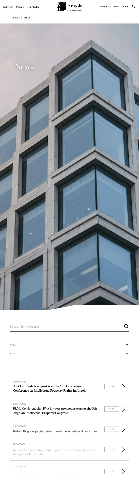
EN (126, 6)
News (27, 17)
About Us (17, 17)
